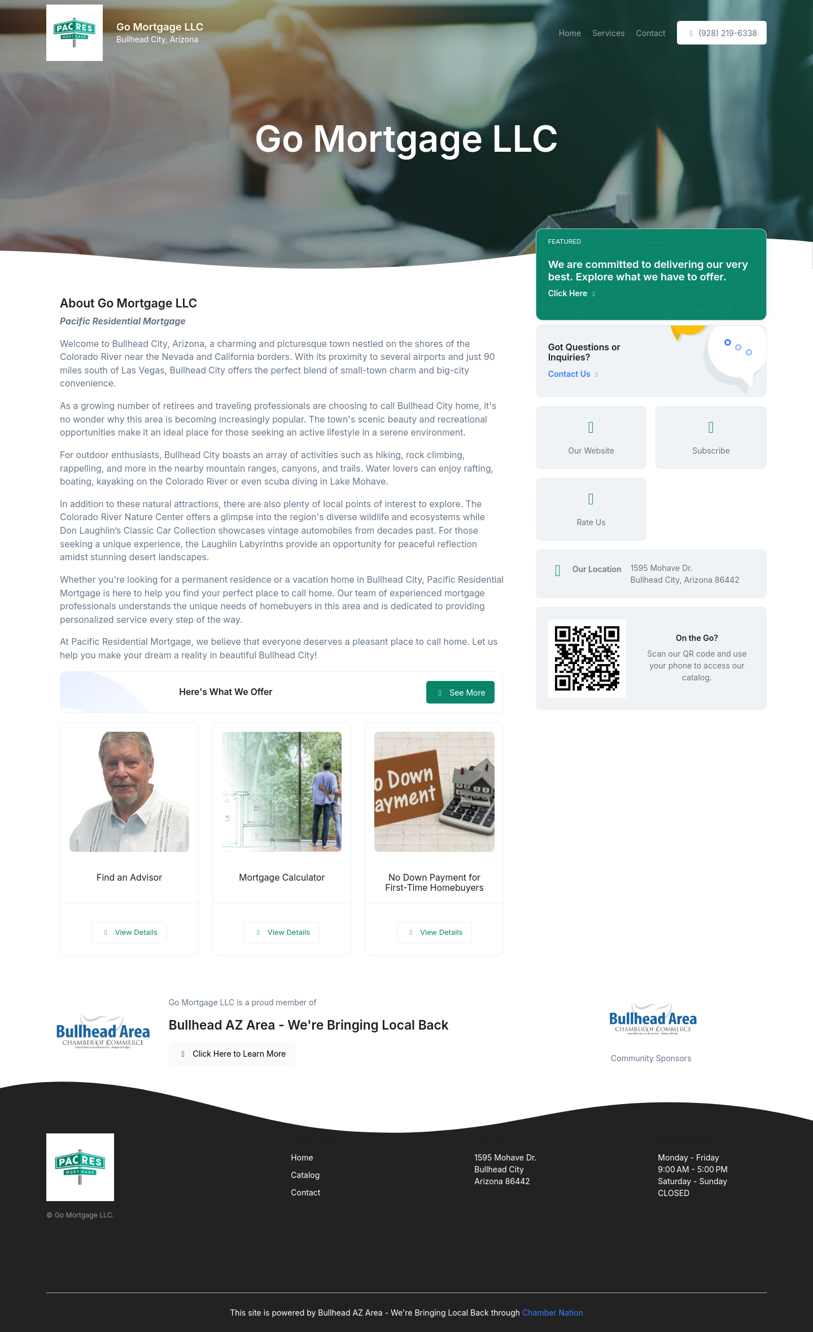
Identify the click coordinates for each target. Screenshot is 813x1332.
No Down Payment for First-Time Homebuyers (434, 883)
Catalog (305, 1175)
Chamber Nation (552, 1312)
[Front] (76, 33)
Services (608, 33)
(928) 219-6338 (722, 33)
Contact (651, 33)
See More (460, 692)
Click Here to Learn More (232, 1053)
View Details (129, 932)
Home (570, 33)
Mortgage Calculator (282, 877)
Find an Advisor (129, 877)
